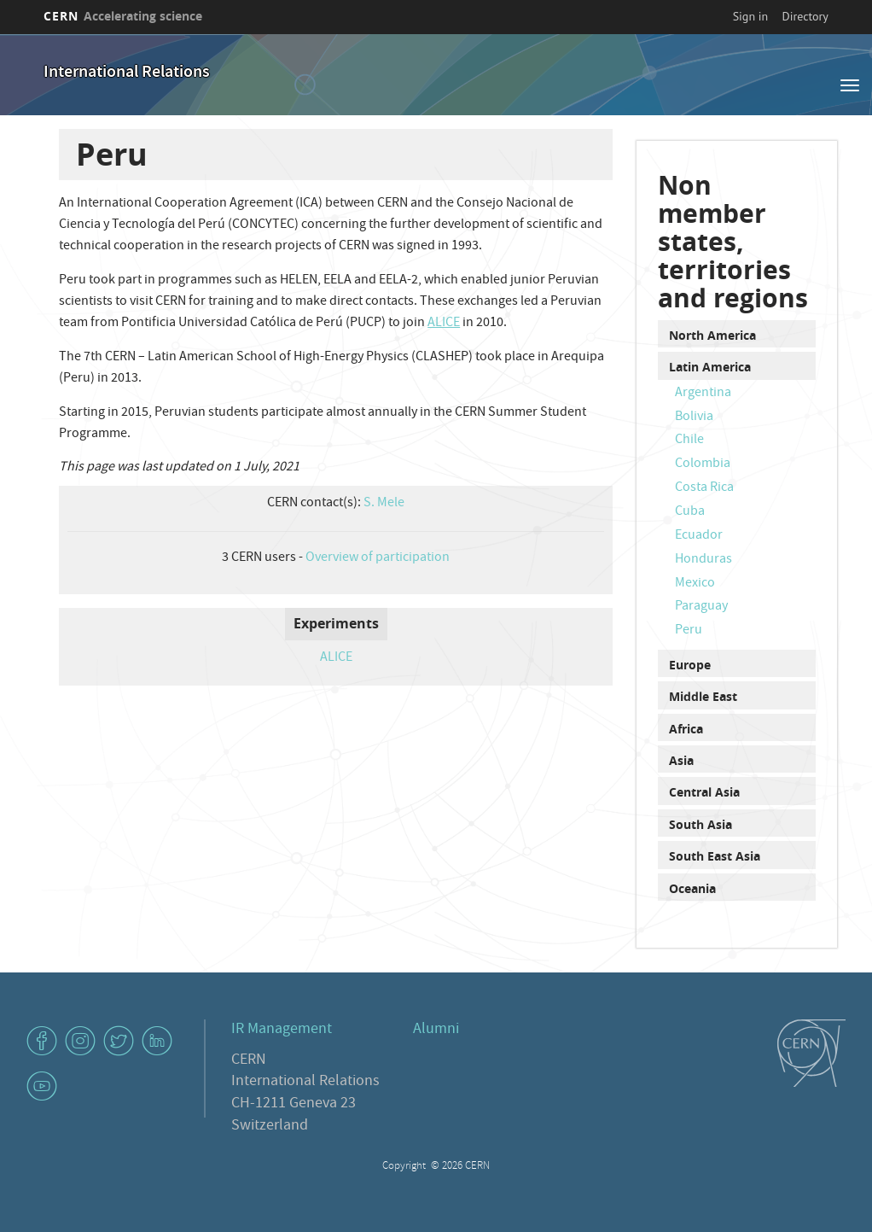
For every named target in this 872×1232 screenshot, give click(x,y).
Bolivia (694, 417)
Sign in (751, 16)
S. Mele (383, 503)
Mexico (695, 584)
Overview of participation (377, 558)
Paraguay (701, 607)
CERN (123, 16)
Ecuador (699, 536)
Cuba (690, 512)
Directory (805, 16)
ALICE (443, 323)
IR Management (281, 1030)
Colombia (702, 464)
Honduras (703, 560)
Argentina (703, 393)
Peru (688, 631)
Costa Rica (704, 488)
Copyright (405, 1167)
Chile (689, 440)
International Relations (127, 73)
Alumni (436, 1030)
